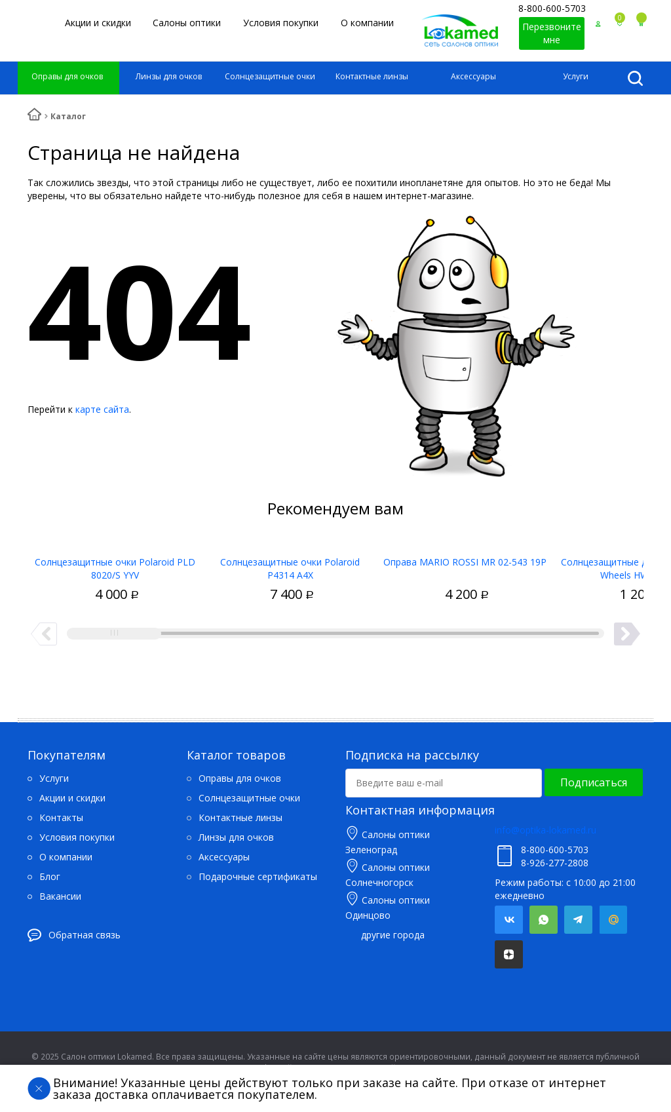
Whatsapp (543, 920)
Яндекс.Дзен (509, 954)
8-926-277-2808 (554, 862)
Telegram (578, 920)
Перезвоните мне (551, 33)
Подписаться (593, 782)
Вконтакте (509, 920)
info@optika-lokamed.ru (545, 830)
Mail (613, 920)
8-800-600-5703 (552, 8)
